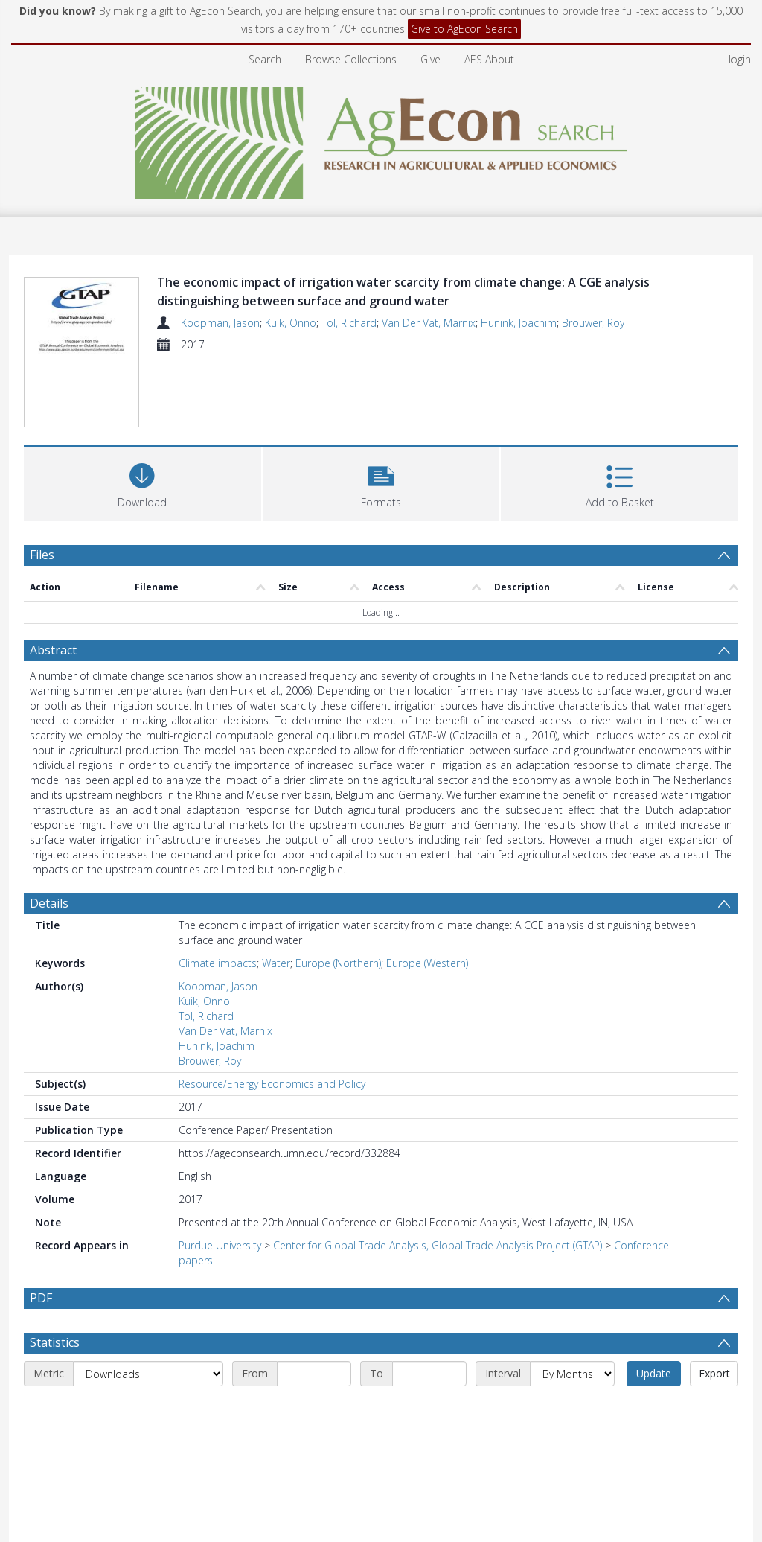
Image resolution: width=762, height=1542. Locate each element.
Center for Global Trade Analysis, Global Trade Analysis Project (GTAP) (437, 1245)
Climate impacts (218, 963)
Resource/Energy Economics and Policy (272, 1084)
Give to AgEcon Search (464, 29)
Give (430, 59)
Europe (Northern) (338, 963)
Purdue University (220, 1245)
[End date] (429, 1373)
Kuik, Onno (290, 323)
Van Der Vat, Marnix (429, 323)
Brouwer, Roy (593, 323)
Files (42, 555)
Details (49, 903)
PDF (41, 1298)
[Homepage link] (381, 138)
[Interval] (572, 1373)
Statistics (55, 1342)
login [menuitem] (740, 59)
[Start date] (314, 1373)
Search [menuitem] (265, 59)
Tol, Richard (349, 323)
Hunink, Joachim (519, 323)
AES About (489, 59)
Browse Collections (351, 59)
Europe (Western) (427, 963)
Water (276, 963)
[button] (381, 482)
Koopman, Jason (220, 323)
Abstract (53, 650)
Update (653, 1373)
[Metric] (148, 1373)
